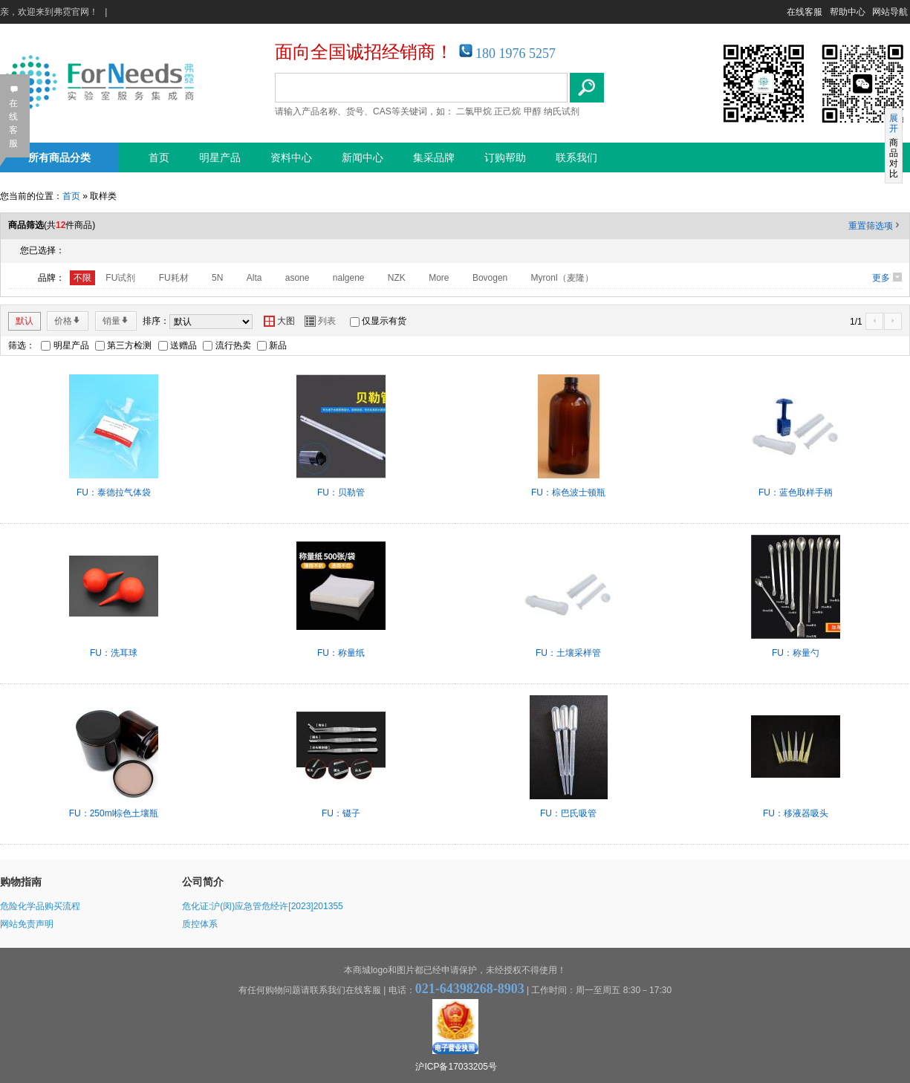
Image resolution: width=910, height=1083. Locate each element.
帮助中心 (847, 12)
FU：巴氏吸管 (568, 813)
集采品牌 (434, 157)
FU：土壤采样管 (568, 653)
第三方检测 (129, 345)
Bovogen (489, 278)
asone (297, 278)
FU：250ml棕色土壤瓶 (114, 813)
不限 (82, 278)
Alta (254, 278)
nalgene (349, 278)
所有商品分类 (59, 157)
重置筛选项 (875, 226)
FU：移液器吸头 (795, 813)
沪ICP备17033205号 (455, 1066)
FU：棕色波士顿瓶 (568, 492)
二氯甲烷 (474, 111)
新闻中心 (362, 157)
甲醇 (533, 111)
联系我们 (576, 157)
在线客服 (804, 12)
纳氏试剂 (561, 111)
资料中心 (291, 157)
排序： (156, 321)
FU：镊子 (341, 813)
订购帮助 (505, 157)
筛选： (21, 345)
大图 (279, 321)
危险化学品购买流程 (40, 906)
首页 (159, 157)
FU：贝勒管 (341, 492)
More (439, 278)
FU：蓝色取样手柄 (795, 492)
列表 (320, 321)
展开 (893, 123)
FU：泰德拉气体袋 (114, 492)
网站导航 (890, 12)
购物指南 (21, 882)
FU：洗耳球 (113, 653)
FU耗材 (174, 278)
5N (217, 278)
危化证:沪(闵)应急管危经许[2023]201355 (262, 906)
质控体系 (200, 924)
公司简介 (203, 882)
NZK (397, 278)
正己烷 (507, 111)
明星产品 (220, 157)
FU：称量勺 (795, 653)
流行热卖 (233, 345)
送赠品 (183, 345)
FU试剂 (120, 278)
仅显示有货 (384, 321)
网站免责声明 (26, 924)
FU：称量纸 (341, 653)
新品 (278, 345)
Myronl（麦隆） (562, 278)
